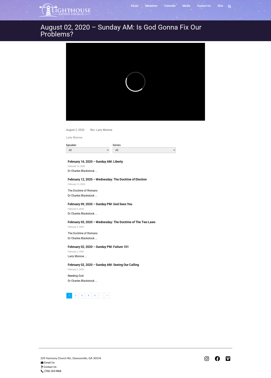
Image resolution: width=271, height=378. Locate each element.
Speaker (71, 145)
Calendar (170, 5)
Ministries (151, 5)
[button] (229, 6)
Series (117, 145)
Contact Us (204, 5)
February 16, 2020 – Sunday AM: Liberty (95, 161)
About (134, 5)
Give (220, 5)
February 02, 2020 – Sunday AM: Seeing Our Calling (103, 265)
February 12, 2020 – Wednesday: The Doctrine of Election (107, 179)
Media (186, 5)
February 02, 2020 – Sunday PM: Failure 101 (98, 247)
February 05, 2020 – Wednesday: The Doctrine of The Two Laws (111, 222)
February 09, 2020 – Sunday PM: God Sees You (100, 204)
